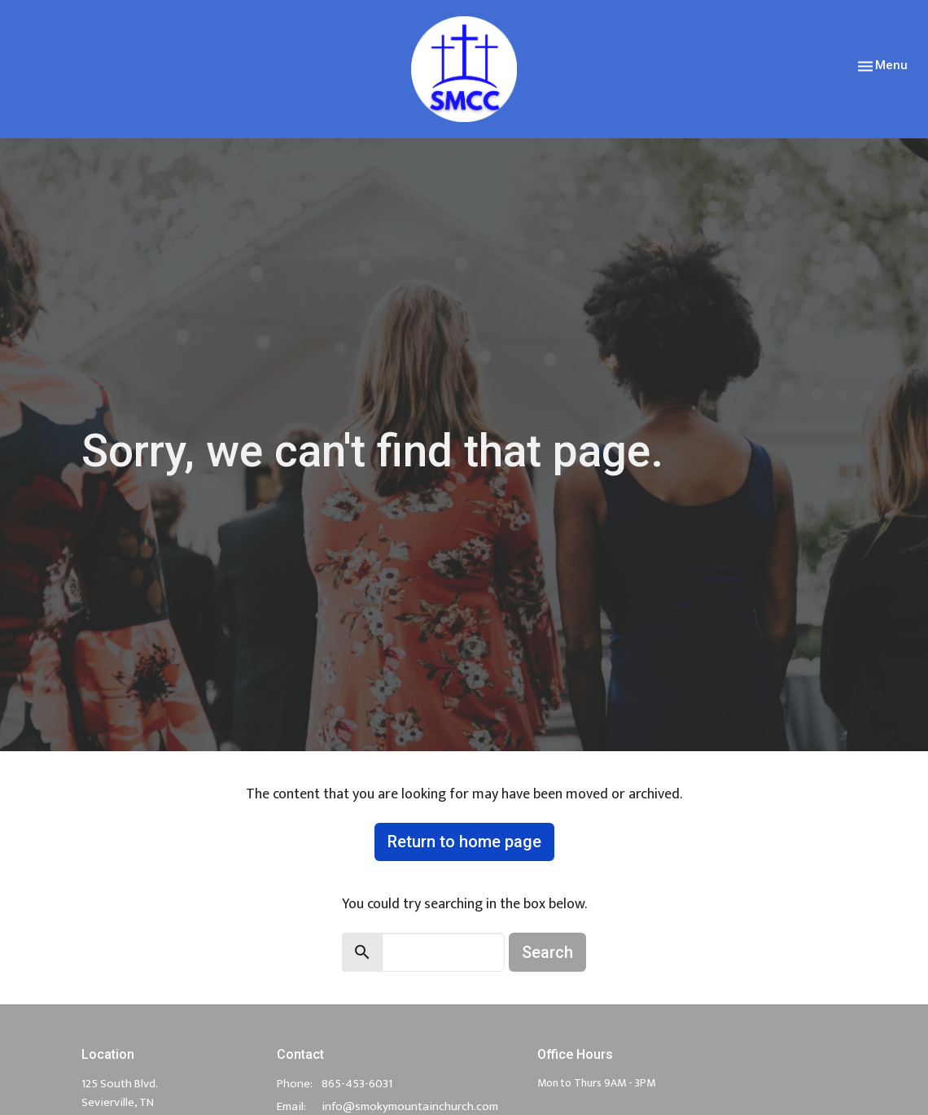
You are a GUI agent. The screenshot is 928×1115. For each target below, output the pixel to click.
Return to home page (464, 841)
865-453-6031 (357, 1083)
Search (547, 952)
